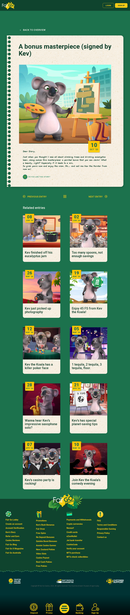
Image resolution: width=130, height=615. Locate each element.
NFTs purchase (73, 553)
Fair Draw (40, 529)
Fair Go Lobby (12, 520)
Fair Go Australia (13, 553)
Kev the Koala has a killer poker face (39, 366)
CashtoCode (72, 544)
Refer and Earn (12, 536)
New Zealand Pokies (45, 549)
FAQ (99, 520)
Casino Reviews (13, 540)
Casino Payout (42, 558)
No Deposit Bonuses (45, 537)
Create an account (14, 524)
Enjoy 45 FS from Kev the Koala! (87, 310)
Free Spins (41, 533)
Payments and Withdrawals (79, 520)
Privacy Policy (103, 533)
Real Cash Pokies (44, 562)
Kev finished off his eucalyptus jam (38, 254)
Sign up (121, 5)
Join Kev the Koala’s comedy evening (86, 481)
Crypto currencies (75, 524)
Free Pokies (41, 566)
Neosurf (70, 528)
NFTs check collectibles (77, 557)
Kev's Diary (10, 532)
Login (108, 5)
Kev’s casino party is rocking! (39, 481)
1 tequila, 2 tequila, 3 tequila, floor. (87, 366)
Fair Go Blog (11, 544)
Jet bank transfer (74, 540)
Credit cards (72, 532)
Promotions (41, 520)
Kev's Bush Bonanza (45, 525)
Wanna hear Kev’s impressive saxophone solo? (41, 424)
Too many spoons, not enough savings (87, 254)
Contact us (102, 537)
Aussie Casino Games (46, 545)
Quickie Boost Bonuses (46, 541)
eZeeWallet (72, 536)
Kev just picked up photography (38, 310)
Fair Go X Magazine (14, 548)
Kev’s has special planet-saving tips (85, 422)
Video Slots (41, 553)
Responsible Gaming (106, 529)
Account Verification (15, 528)
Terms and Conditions (107, 525)
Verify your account (75, 548)
